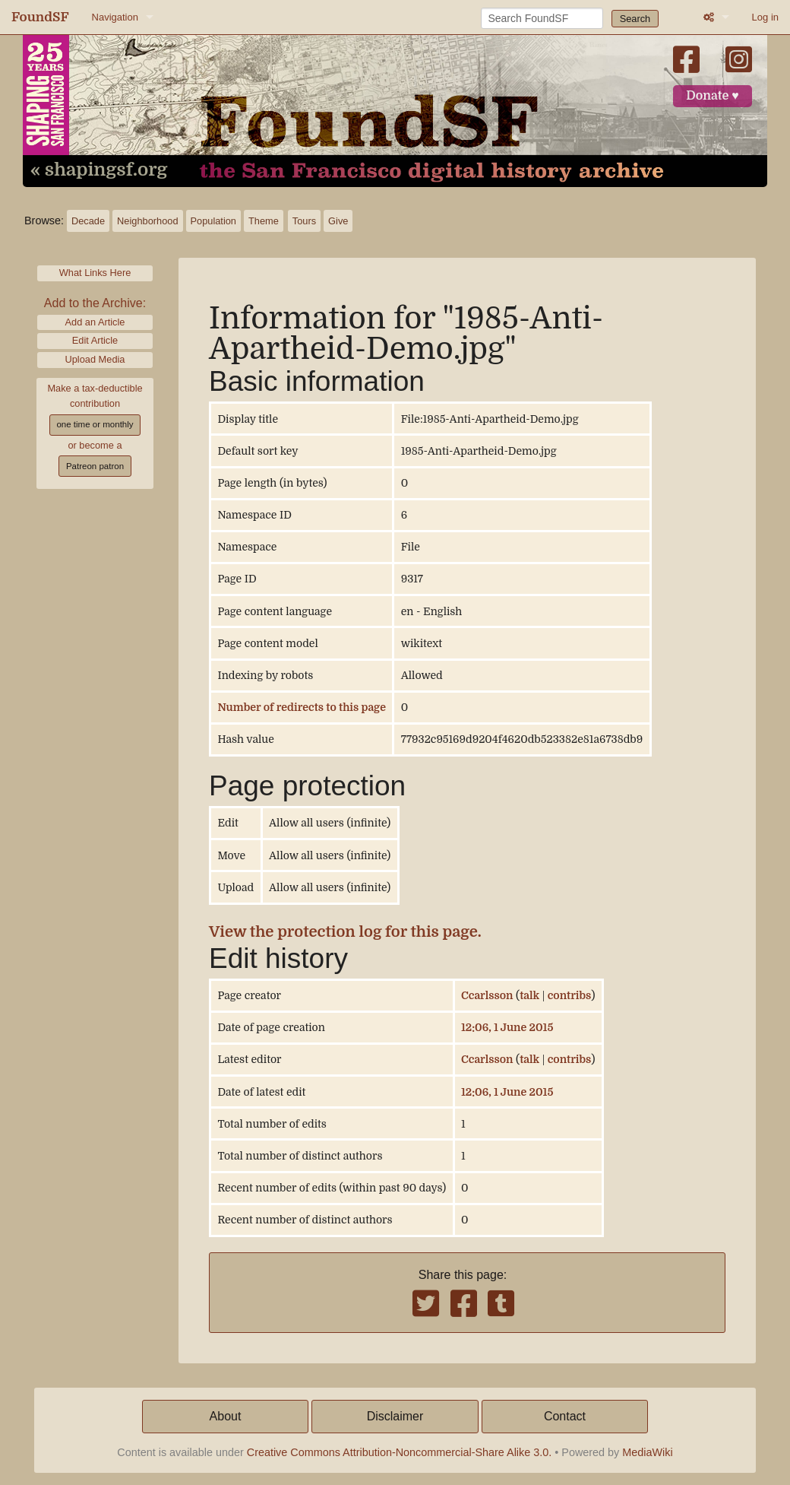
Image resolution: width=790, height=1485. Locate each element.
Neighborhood (147, 221)
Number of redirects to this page (301, 707)
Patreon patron (95, 466)
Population (213, 221)
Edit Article (95, 340)
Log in (765, 17)
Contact (565, 1416)
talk (529, 995)
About (226, 1416)
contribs (570, 995)
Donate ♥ (712, 96)
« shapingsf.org (98, 170)
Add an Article (95, 322)
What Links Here (95, 272)
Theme (263, 221)
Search (635, 18)
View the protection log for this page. (345, 932)
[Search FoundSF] (542, 18)
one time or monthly (94, 424)
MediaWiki (647, 1452)
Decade (88, 221)
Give (338, 221)
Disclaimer (395, 1416)
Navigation (115, 17)
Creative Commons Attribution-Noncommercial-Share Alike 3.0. (399, 1452)
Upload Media (95, 359)
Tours (304, 221)
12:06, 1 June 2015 (507, 1027)
